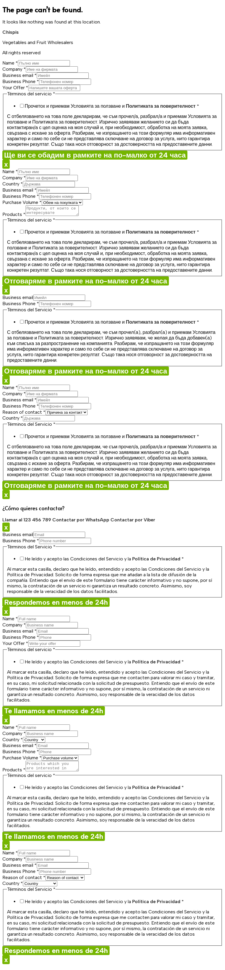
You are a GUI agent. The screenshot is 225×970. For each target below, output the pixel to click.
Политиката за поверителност (160, 106)
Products (14, 216)
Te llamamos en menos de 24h (53, 712)
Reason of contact (24, 414)
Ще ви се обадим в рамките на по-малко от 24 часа (95, 155)
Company (14, 69)
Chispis (10, 32)
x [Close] (6, 164)
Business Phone (20, 81)
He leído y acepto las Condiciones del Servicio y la (104, 560)
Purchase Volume (22, 202)
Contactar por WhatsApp (81, 521)
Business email (19, 75)
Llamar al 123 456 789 (27, 521)
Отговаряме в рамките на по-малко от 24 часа (85, 282)
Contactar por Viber (132, 521)
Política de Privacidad (156, 560)
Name (10, 63)
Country (12, 184)
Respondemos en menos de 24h (56, 604)
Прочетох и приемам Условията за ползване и (112, 106)
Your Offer (15, 87)
